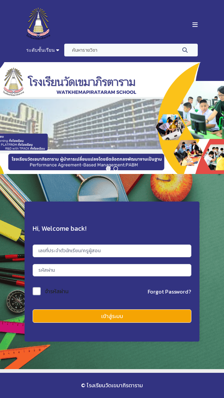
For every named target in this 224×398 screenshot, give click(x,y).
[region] (112, 118)
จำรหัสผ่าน (57, 291)
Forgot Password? (169, 292)
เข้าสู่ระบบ (112, 316)
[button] (108, 168)
